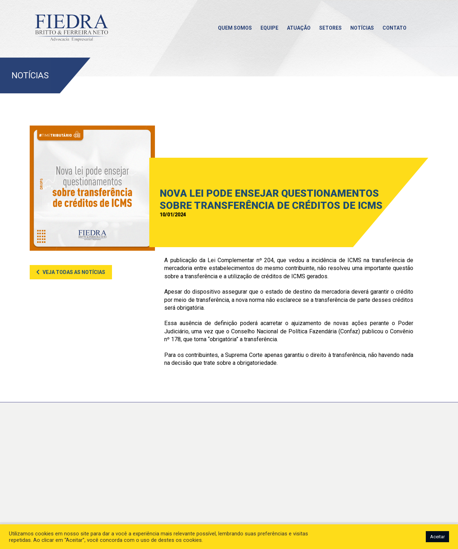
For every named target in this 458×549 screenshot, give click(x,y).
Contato (394, 28)
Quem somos (235, 28)
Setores (330, 28)
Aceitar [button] (437, 536)
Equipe (269, 28)
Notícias (362, 28)
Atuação (299, 28)
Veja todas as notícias (74, 272)
